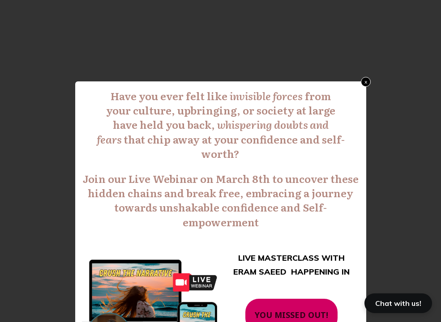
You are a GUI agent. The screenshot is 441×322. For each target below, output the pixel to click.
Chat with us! (398, 303)
